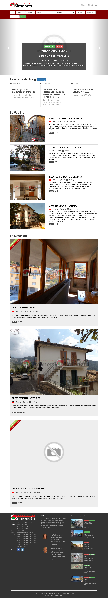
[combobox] (65, 12)
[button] (65, 12)
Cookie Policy (59, 595)
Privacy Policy (49, 595)
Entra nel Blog (41, 80)
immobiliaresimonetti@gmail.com (24, 532)
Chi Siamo (92, 5)
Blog (83, 5)
